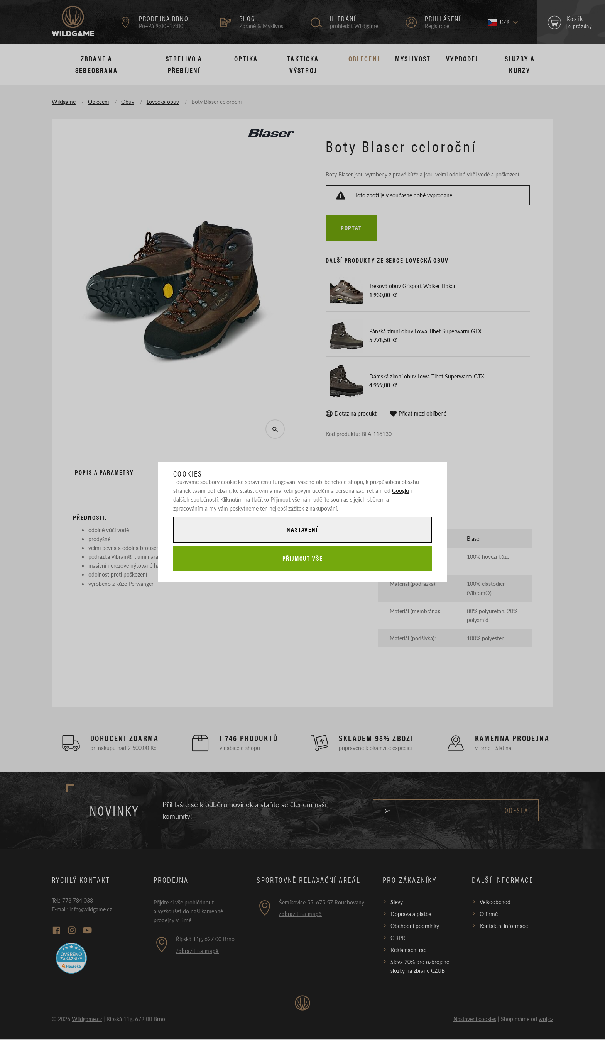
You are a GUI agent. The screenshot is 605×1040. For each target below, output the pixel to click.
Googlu (400, 490)
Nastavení (302, 528)
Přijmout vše (302, 558)
